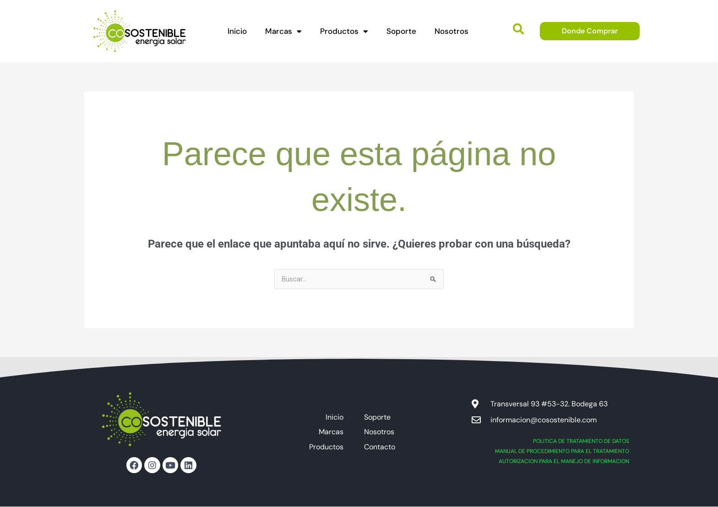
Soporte (401, 31)
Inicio (237, 31)
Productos (344, 31)
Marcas (283, 31)
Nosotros (451, 31)
